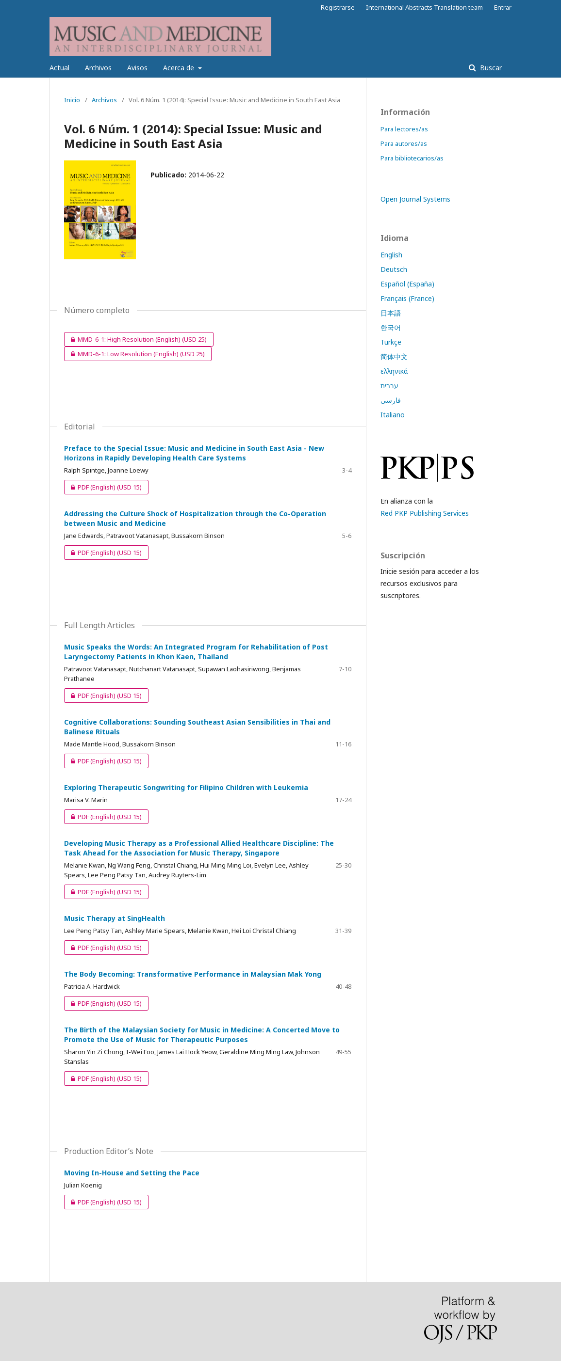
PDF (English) (103, 487)
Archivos (98, 67)
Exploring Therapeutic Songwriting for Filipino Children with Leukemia (186, 787)
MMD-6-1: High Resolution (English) (135, 339)
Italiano (392, 414)
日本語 (390, 312)
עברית (389, 385)
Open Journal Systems (415, 199)
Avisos (137, 67)
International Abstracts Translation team (424, 7)
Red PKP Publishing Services (424, 513)
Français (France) (407, 298)
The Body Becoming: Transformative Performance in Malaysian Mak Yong (192, 974)
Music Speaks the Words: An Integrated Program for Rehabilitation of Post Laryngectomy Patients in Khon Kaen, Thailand (196, 651)
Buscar (490, 67)
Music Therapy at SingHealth (114, 918)
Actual (59, 67)
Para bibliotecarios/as (412, 158)
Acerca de (179, 67)
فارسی (390, 400)
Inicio (72, 99)
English (391, 254)
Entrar (503, 7)
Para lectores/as (404, 129)
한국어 (390, 327)
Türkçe (390, 342)
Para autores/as (403, 143)
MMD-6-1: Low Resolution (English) (134, 354)
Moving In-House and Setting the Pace (131, 1172)
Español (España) (407, 283)
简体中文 (394, 356)
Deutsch (393, 269)
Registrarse (338, 7)
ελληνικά (394, 371)
